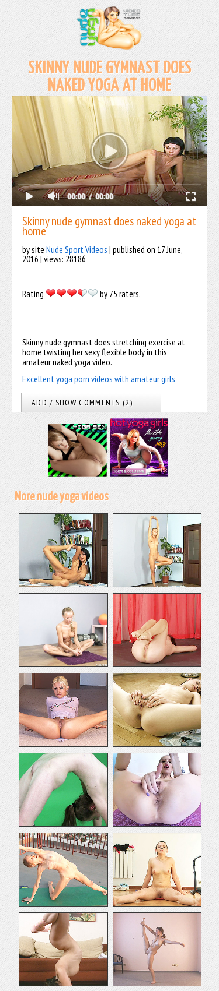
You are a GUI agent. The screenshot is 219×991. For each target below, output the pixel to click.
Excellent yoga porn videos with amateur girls (98, 379)
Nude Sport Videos (76, 249)
